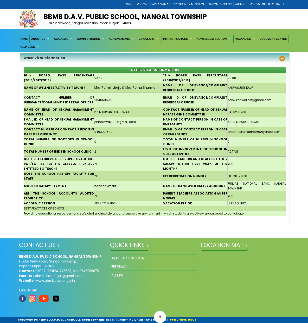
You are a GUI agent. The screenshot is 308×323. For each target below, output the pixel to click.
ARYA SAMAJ (161, 4)
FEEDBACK (119, 266)
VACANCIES (243, 38)
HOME (24, 38)
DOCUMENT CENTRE (273, 38)
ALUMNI (240, 4)
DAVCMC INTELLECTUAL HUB (268, 4)
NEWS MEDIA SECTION (212, 38)
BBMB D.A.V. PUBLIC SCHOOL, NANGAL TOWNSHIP (125, 16)
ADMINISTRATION (88, 38)
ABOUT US (38, 38)
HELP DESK (27, 46)
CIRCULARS (146, 38)
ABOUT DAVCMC (137, 4)
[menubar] (154, 43)
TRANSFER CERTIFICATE (129, 258)
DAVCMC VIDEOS (220, 4)
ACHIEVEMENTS (119, 38)
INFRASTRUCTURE (175, 38)
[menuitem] (24, 39)
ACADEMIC (61, 38)
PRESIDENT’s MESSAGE (189, 4)
